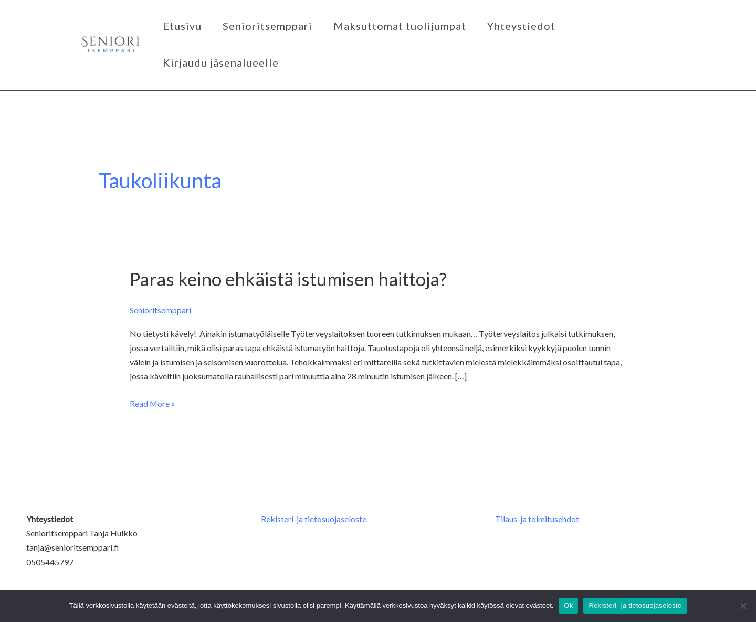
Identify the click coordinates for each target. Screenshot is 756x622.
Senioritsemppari (267, 25)
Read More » (153, 402)
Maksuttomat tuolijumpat (399, 25)
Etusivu (182, 25)
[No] (743, 605)
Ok (568, 605)
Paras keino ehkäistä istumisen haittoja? (288, 279)
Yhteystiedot (521, 25)
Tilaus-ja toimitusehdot (537, 519)
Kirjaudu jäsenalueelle (221, 62)
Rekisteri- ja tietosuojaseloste (635, 605)
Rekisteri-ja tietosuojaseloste (313, 519)
